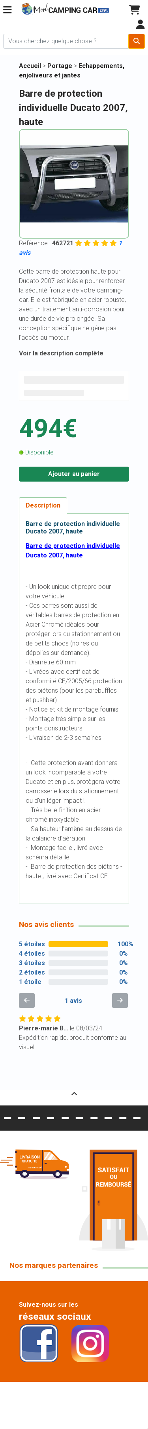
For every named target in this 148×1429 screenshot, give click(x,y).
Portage (60, 66)
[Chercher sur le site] (66, 41)
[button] (7, 10)
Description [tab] (43, 505)
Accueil (30, 66)
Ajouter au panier (74, 474)
